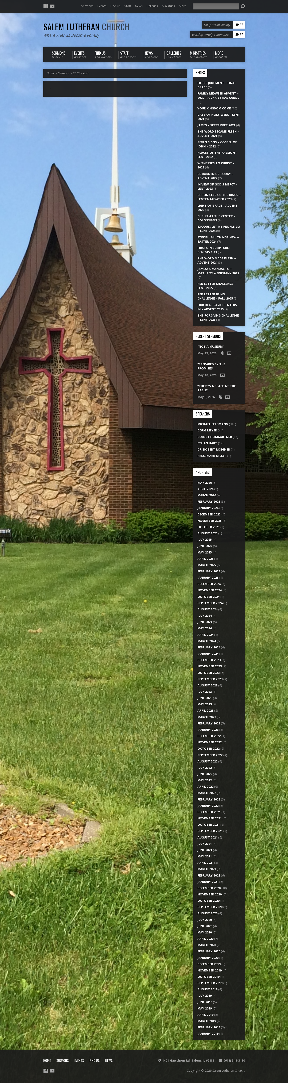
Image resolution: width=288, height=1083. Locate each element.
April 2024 (205, 635)
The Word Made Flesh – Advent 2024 (216, 260)
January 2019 (207, 1034)
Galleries (152, 6)
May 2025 (204, 552)
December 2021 (209, 812)
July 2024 (204, 616)
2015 (76, 73)
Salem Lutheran (86, 26)
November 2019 (209, 970)
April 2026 (205, 489)
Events (102, 6)
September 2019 (209, 983)
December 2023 (209, 660)
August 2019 (207, 989)
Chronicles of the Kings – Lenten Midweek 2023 (219, 197)
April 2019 (205, 1015)
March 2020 (206, 945)
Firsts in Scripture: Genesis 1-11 (213, 250)
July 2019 (204, 996)
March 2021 (206, 869)
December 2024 (209, 584)
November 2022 (209, 742)
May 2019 (204, 1008)
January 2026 (207, 508)
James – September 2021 (216, 125)
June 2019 (204, 1002)
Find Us (115, 6)
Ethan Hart (207, 443)
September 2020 (209, 907)
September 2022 (209, 755)
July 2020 (204, 920)
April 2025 (205, 559)
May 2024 (204, 628)
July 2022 (204, 768)
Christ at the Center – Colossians (216, 218)
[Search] (216, 6)
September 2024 (209, 603)
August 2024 (207, 609)
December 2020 (209, 888)
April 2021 (205, 863)
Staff (127, 6)
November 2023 (209, 666)
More (182, 6)
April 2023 (205, 710)
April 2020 (205, 939)
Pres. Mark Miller (211, 456)
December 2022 (209, 736)
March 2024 (206, 641)
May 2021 (204, 856)
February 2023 (208, 723)
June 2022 (204, 774)
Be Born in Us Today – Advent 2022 (215, 176)
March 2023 (206, 717)
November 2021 (209, 818)
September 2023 (209, 679)
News (139, 6)
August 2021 (207, 837)
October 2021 (208, 825)
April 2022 (205, 787)
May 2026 (204, 483)
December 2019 (209, 964)
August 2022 (207, 761)
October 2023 (208, 673)
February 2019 (208, 1027)
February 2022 (208, 799)
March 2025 (206, 565)
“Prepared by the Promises (211, 366)
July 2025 (204, 540)
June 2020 (204, 926)
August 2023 (207, 685)
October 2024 (208, 597)
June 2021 (204, 850)
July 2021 (204, 844)
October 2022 (208, 748)
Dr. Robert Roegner (213, 449)
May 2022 (204, 780)
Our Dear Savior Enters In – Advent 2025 (217, 307)
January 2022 (207, 806)
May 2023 (204, 704)
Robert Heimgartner (214, 437)
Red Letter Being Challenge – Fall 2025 (215, 296)
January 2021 (207, 882)
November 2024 (209, 590)
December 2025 (209, 514)
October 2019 (208, 977)
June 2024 (204, 622)
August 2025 (207, 533)
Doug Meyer (207, 430)
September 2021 (209, 831)
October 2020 (208, 901)
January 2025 (207, 578)
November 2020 (209, 894)
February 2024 (208, 647)
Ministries (168, 6)
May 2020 (204, 932)
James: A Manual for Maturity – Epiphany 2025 (218, 271)
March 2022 (206, 793)
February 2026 (208, 501)
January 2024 (207, 654)
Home (51, 73)
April (86, 73)
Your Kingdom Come (214, 108)
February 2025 (208, 571)
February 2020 (208, 951)
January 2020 (207, 958)
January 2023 (207, 730)
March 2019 (206, 1021)
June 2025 (204, 546)
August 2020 (207, 913)
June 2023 (204, 698)
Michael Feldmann (212, 424)
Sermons (87, 6)
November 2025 (209, 521)
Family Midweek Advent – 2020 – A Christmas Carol (218, 95)
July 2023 (204, 692)
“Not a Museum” (210, 346)
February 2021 (208, 875)
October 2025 (208, 527)
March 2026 (206, 495)
